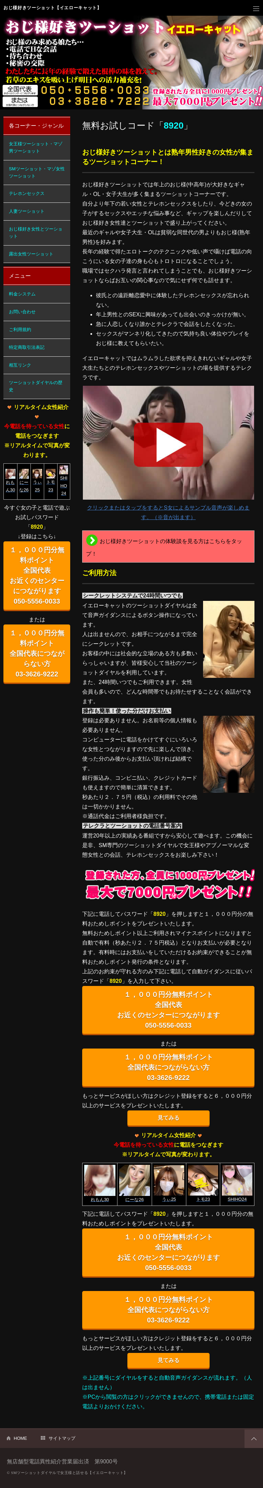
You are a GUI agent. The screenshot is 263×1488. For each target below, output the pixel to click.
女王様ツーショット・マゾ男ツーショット (35, 147)
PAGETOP (254, 1439)
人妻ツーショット (27, 211)
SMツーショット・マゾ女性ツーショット (37, 172)
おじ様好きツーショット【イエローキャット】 (52, 7)
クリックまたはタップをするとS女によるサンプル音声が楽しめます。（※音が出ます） (168, 453)
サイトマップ (62, 1438)
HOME (20, 1438)
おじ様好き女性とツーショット (35, 232)
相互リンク (20, 365)
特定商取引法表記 (27, 347)
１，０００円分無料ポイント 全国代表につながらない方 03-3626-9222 (168, 1067)
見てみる (168, 1118)
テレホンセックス (27, 193)
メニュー (256, 9)
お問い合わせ (22, 311)
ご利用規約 (20, 329)
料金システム (22, 294)
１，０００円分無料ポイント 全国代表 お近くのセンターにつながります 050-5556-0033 (168, 1010)
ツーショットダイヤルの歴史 (35, 386)
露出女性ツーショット (31, 253)
